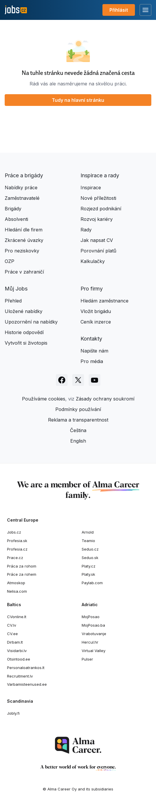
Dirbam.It (15, 642)
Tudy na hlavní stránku (78, 100)
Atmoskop (16, 582)
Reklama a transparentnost (78, 420)
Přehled (13, 301)
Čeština (78, 430)
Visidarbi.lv (17, 650)
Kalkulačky (92, 261)
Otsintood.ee (18, 659)
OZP (9, 261)
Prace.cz (15, 557)
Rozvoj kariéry (96, 219)
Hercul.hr (90, 642)
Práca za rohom (21, 566)
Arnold (88, 532)
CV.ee (12, 633)
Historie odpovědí (24, 332)
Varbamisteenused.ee (27, 684)
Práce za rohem (21, 574)
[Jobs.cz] (16, 10)
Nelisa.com (17, 591)
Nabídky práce (21, 187)
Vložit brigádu (95, 311)
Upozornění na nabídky (31, 322)
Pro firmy (91, 289)
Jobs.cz (14, 532)
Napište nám (94, 351)
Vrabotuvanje (94, 633)
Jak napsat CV (96, 240)
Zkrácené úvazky (24, 240)
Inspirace (90, 187)
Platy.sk (88, 574)
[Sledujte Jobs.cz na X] (78, 380)
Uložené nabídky (23, 311)
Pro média (91, 361)
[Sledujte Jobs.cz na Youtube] (94, 380)
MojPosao (91, 616)
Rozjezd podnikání (100, 209)
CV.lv (11, 625)
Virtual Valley (93, 650)
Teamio (88, 540)
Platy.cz (88, 566)
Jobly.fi (13, 713)
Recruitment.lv (20, 676)
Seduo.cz (90, 549)
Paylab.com (92, 582)
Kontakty (91, 339)
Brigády (13, 209)
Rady (86, 230)
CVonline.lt (16, 616)
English (78, 441)
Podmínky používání (78, 409)
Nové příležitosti (98, 198)
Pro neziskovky (22, 251)
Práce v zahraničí (24, 272)
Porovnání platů (98, 251)
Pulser (87, 659)
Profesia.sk (17, 540)
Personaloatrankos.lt (25, 667)
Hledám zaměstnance (104, 301)
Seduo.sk (90, 557)
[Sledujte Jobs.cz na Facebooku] (62, 380)
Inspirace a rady (99, 175)
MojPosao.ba (93, 625)
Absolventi (16, 219)
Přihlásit (118, 10)
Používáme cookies (43, 399)
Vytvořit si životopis (26, 343)
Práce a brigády (24, 175)
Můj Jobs (16, 289)
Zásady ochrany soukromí (105, 399)
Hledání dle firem (23, 230)
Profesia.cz (17, 549)
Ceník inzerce (95, 322)
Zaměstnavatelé (22, 198)
